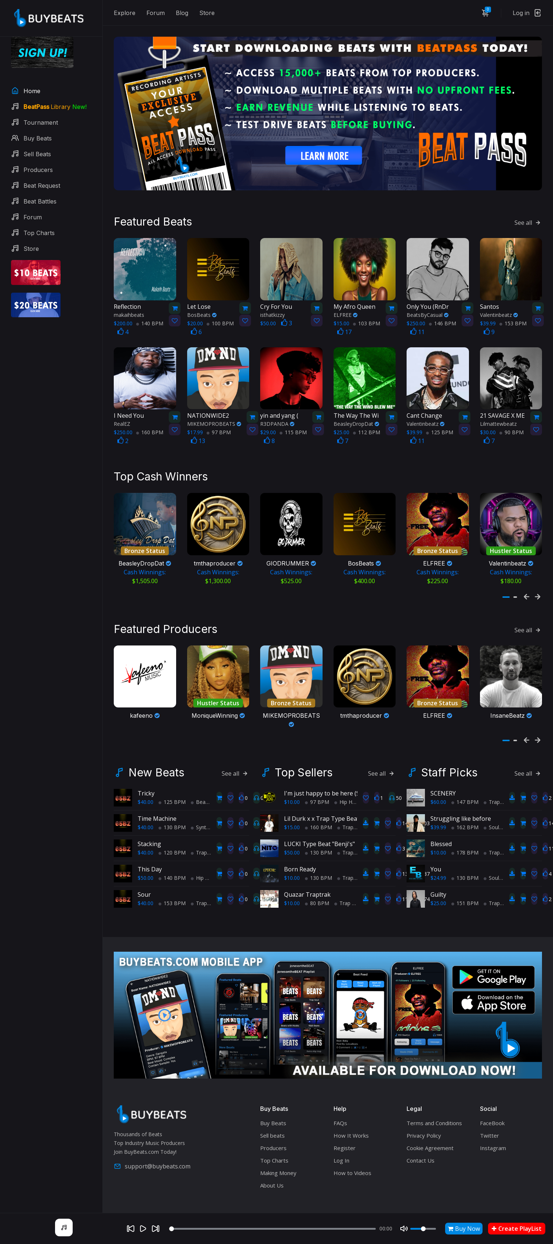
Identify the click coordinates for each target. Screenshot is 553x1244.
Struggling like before (460, 810)
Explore (124, 13)
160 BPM (149, 428)
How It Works (351, 1127)
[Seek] (272, 1228)
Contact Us (420, 1152)
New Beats (156, 763)
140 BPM (149, 319)
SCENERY (443, 785)
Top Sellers (303, 763)
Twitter (489, 1127)
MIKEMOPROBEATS (214, 419)
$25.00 (438, 894)
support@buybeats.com (152, 1157)
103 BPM (366, 319)
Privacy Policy (424, 1127)
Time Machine (157, 810)
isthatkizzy (272, 310)
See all (528, 219)
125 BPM (439, 428)
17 (344, 328)
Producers (273, 1139)
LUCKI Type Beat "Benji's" (319, 835)
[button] (506, 591)
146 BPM (442, 319)
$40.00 (145, 793)
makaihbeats (129, 310)
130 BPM (172, 818)
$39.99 (438, 818)
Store (207, 13)
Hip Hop (203, 869)
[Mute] (404, 1228)
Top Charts (274, 1152)
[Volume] (423, 1228)
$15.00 (292, 818)
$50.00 (145, 869)
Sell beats (272, 1127)
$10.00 (292, 793)
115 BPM (293, 428)
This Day (150, 861)
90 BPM (511, 428)
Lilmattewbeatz (498, 419)
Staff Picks (449, 763)
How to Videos (352, 1164)
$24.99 (438, 869)
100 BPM (220, 319)
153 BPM (513, 319)
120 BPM (172, 844)
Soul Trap (498, 869)
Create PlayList (517, 1229)
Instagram (493, 1139)
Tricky (146, 785)
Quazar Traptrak (307, 886)
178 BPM (465, 844)
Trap (199, 844)
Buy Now (464, 1229)
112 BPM (366, 428)
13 (198, 437)
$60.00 (438, 793)
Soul (491, 818)
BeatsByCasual (427, 310)
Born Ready (300, 861)
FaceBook (492, 1114)
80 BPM (317, 894)
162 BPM (465, 818)
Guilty (438, 886)
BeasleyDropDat (356, 419)
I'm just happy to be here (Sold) (327, 785)
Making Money (278, 1164)
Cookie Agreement (430, 1139)
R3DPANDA (277, 419)
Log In (341, 1152)
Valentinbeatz (499, 310)
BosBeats (202, 310)
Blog (182, 13)
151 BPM (465, 894)
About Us (272, 1177)
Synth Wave (207, 818)
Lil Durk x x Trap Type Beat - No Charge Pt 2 (345, 810)
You (435, 861)
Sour (144, 886)
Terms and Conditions (434, 1114)
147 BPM (465, 793)
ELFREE (345, 310)
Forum (155, 13)
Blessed (441, 835)
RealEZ (122, 419)
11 (417, 328)
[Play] (143, 1228)
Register (345, 1139)
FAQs (340, 1114)
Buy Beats (273, 1114)
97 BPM (219, 428)
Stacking (149, 835)
